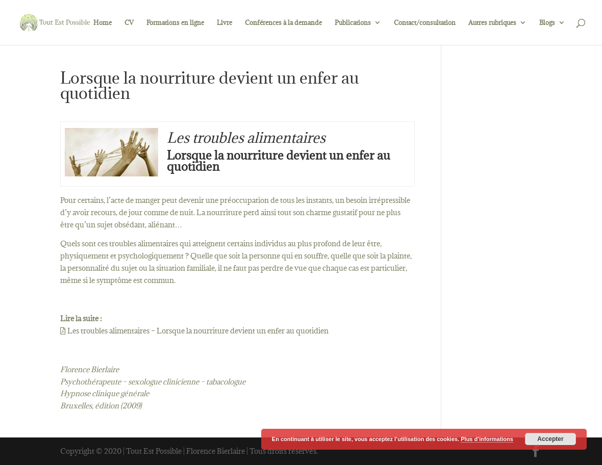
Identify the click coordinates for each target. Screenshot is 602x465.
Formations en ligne (175, 23)
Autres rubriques (492, 23)
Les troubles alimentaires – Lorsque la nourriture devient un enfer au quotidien (197, 330)
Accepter (550, 439)
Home (102, 23)
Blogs (547, 23)
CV (129, 23)
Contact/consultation (425, 23)
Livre (224, 23)
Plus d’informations (487, 439)
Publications (353, 23)
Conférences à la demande (283, 23)
